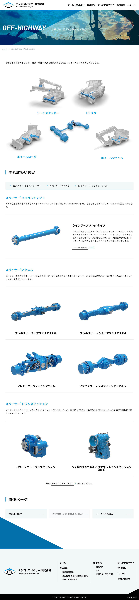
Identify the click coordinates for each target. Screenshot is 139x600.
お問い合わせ (124, 578)
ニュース (131, 5)
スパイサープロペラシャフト (27, 185)
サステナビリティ (106, 5)
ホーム (71, 5)
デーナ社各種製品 (105, 513)
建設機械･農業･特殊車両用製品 (75, 575)
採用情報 (121, 5)
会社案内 (99, 566)
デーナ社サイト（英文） (62, 483)
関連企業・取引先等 (104, 574)
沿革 (98, 570)
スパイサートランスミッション (93, 185)
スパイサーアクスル (60, 185)
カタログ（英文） (80, 247)
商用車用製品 (15, 513)
